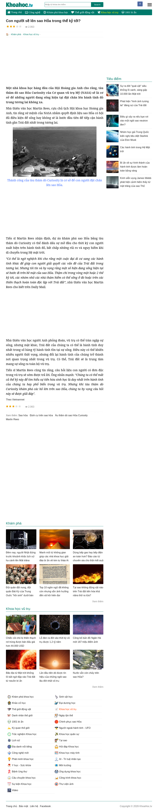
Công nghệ (32, 12)
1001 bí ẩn (128, 12)
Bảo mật (23, 806)
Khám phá (16, 34)
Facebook (45, 806)
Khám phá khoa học (55, 12)
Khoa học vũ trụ (107, 12)
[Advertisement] (54, 61)
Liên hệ (34, 806)
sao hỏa (23, 415)
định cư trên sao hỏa (41, 415)
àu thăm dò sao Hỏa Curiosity (71, 415)
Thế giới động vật (82, 12)
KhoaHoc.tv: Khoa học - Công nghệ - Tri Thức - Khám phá (22, 5)
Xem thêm (97, 601)
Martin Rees (12, 419)
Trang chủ (14, 12)
